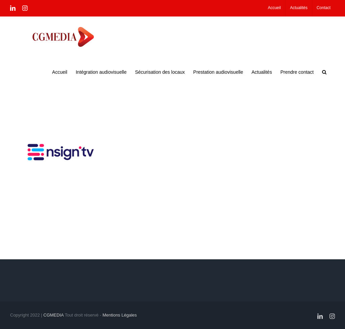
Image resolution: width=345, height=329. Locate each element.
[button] (324, 71)
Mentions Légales (119, 315)
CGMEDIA (53, 315)
